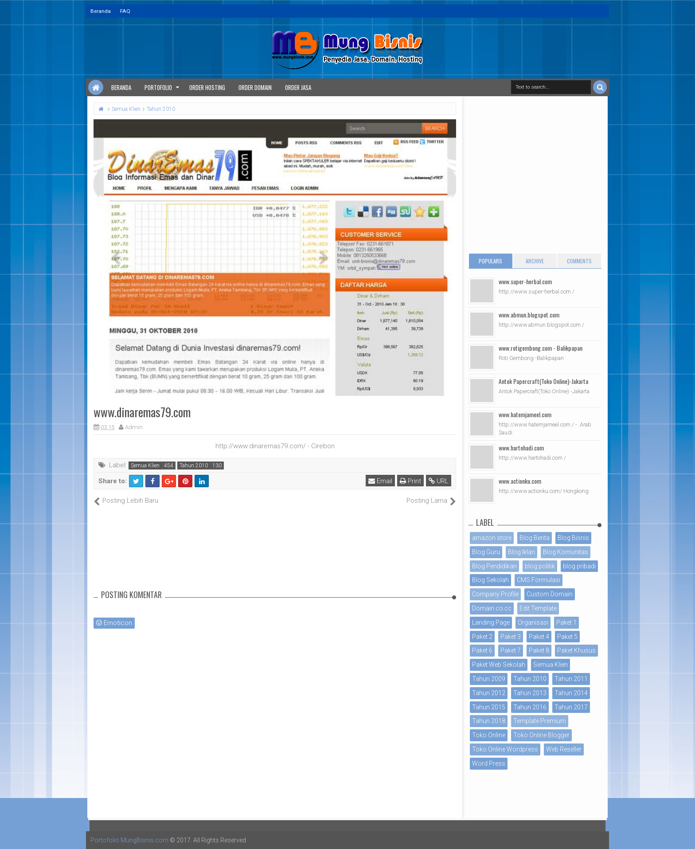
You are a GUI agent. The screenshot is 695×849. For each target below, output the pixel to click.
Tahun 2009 (488, 678)
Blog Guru (486, 552)
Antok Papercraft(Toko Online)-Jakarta (543, 381)
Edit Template (538, 608)
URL (439, 481)
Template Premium (539, 720)
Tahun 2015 (488, 707)
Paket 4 (539, 636)
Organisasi (533, 622)
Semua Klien (145, 465)
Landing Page (491, 622)
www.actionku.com (520, 480)
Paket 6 (482, 650)
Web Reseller (564, 749)
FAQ (125, 11)
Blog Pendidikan (494, 566)
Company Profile (495, 594)
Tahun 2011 (571, 678)
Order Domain (255, 87)
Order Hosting (207, 87)
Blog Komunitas (565, 552)
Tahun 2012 (488, 692)
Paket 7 (510, 650)
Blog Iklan (521, 552)
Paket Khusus (576, 650)
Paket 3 (510, 636)
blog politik (540, 566)
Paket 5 (567, 636)
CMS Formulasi (538, 579)
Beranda (100, 11)
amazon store (491, 537)
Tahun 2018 (488, 720)
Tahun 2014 (571, 692)
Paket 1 (566, 622)
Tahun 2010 (194, 465)
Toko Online (488, 735)
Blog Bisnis (573, 537)
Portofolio (158, 87)
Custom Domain (550, 594)
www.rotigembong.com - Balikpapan (540, 347)
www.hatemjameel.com (525, 414)
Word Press (488, 763)
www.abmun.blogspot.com (529, 314)
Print (410, 481)
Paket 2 (482, 636)
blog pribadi (579, 566)
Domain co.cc (491, 608)
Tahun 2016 (530, 707)
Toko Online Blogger (541, 735)
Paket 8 (539, 650)
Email (380, 481)
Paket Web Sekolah (498, 664)
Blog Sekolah (490, 579)
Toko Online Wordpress (505, 749)
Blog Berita (534, 537)
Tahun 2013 (530, 692)
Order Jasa (298, 87)
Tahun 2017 (571, 707)
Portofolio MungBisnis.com (129, 840)
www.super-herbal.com (525, 281)
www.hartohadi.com (521, 447)
